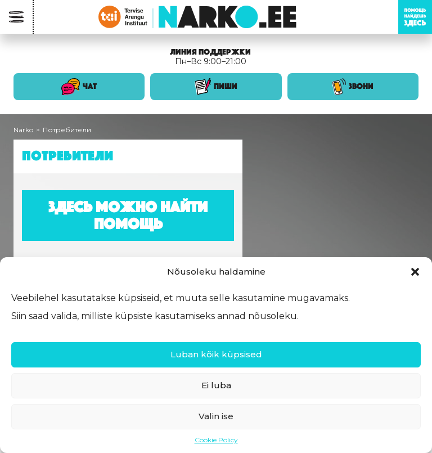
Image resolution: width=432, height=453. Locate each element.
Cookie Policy (216, 440)
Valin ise (216, 416)
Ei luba (216, 385)
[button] (415, 271)
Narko (23, 129)
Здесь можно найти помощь (128, 215)
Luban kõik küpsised (216, 354)
